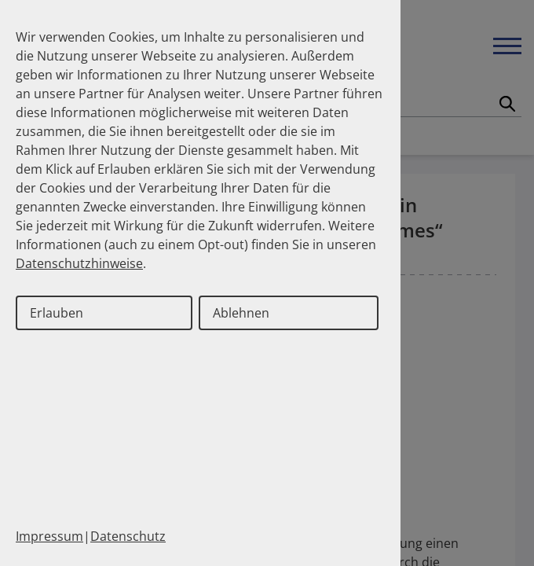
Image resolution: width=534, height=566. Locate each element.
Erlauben (56, 313)
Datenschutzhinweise (79, 263)
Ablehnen (241, 313)
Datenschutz (128, 536)
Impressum (49, 536)
